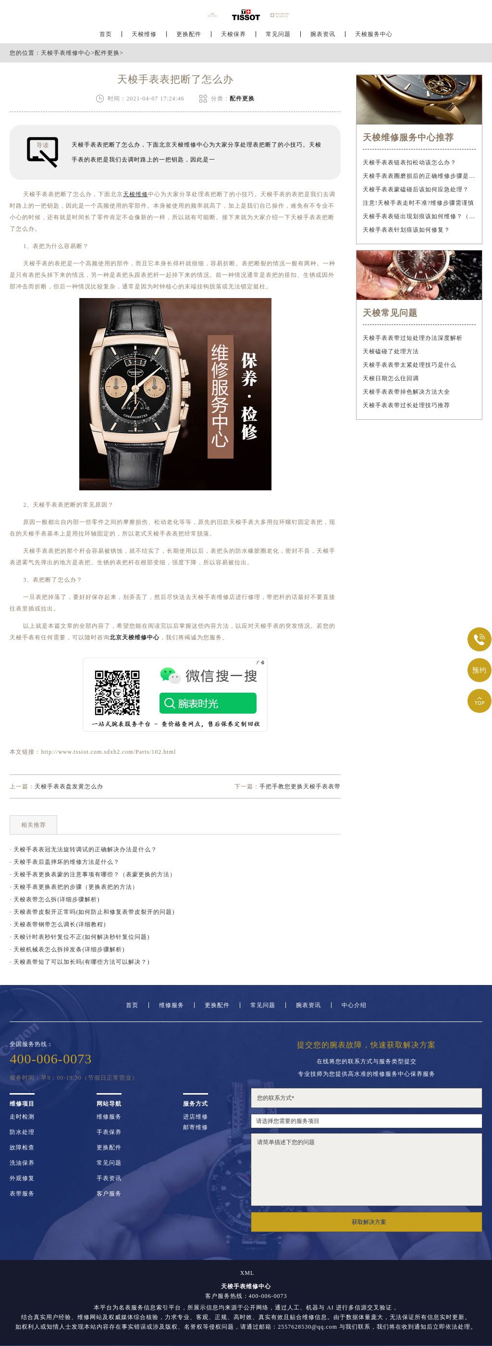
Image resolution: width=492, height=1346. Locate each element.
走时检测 (22, 1117)
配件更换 (107, 53)
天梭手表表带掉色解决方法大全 (406, 391)
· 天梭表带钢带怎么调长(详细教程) (58, 924)
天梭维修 (144, 36)
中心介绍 (354, 1005)
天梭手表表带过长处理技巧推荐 (406, 405)
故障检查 (22, 1147)
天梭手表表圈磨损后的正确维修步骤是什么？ (419, 176)
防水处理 (22, 1132)
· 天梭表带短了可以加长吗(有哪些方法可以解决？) (79, 962)
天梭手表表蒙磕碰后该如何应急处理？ (416, 189)
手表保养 (109, 1132)
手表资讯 (109, 1178)
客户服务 (109, 1193)
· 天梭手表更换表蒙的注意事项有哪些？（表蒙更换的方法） (93, 874)
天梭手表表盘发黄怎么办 (69, 786)
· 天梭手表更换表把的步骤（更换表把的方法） (74, 887)
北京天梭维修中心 (135, 637)
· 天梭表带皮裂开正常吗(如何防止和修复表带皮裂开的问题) (92, 912)
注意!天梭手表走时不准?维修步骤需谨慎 (418, 202)
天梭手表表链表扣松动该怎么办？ (409, 162)
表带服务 (22, 1193)
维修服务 (171, 1005)
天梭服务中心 (374, 36)
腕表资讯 (322, 36)
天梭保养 (233, 36)
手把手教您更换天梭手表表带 (300, 786)
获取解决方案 (369, 1222)
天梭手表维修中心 (66, 53)
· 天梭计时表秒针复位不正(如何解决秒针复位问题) (79, 937)
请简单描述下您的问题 (366, 1169)
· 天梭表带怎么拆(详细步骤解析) (54, 899)
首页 (105, 36)
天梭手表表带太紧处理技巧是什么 (409, 364)
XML (247, 1273)
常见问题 (278, 36)
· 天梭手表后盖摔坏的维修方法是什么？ (65, 862)
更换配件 (188, 36)
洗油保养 (22, 1163)
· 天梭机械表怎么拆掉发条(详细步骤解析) (67, 949)
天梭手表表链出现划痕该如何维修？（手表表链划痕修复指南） (419, 216)
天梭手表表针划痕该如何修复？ (406, 229)
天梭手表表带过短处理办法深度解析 (413, 338)
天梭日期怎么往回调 (391, 378)
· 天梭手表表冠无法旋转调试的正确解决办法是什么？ (83, 849)
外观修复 (22, 1178)
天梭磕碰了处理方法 (391, 351)
